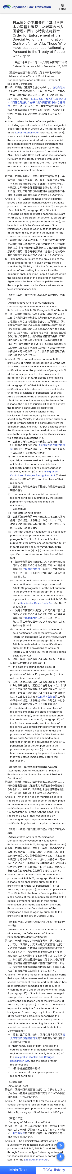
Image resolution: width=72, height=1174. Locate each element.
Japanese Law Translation (27, 8)
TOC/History (54, 1170)
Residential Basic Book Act (36, 603)
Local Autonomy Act (27, 132)
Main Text (18, 1170)
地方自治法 (58, 87)
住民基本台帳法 (31, 569)
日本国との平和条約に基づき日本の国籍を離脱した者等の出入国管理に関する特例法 (36, 102)
